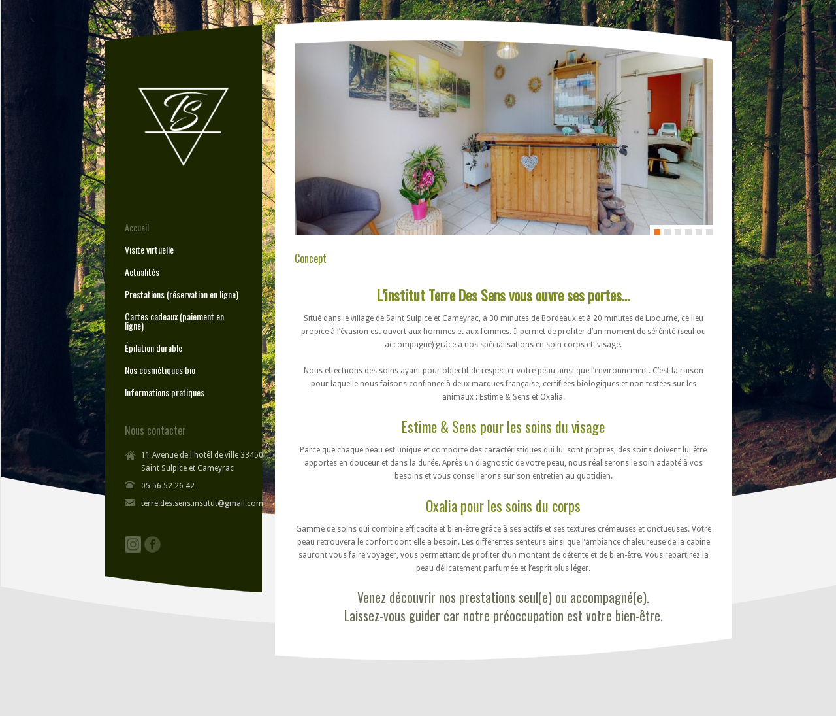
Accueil (137, 227)
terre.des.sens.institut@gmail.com (202, 503)
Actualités (142, 272)
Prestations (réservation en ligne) (181, 294)
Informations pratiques (164, 392)
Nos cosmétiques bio (160, 370)
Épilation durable (153, 347)
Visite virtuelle (149, 249)
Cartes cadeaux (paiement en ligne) (174, 321)
